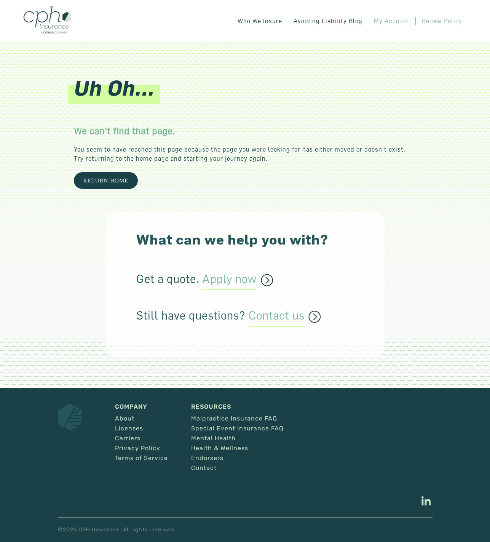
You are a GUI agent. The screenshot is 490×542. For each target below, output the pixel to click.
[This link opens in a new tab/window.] (426, 502)
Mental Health (213, 438)
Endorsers (207, 458)
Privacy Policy (137, 448)
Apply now (229, 279)
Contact (204, 468)
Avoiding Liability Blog (328, 21)
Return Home (106, 180)
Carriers (127, 438)
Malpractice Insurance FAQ (234, 419)
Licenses (129, 428)
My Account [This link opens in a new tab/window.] (392, 21)
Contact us (277, 315)
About (124, 419)
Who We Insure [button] (260, 21)
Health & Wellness (219, 448)
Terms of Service (141, 458)
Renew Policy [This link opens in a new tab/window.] (442, 21)
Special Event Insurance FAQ (237, 428)
